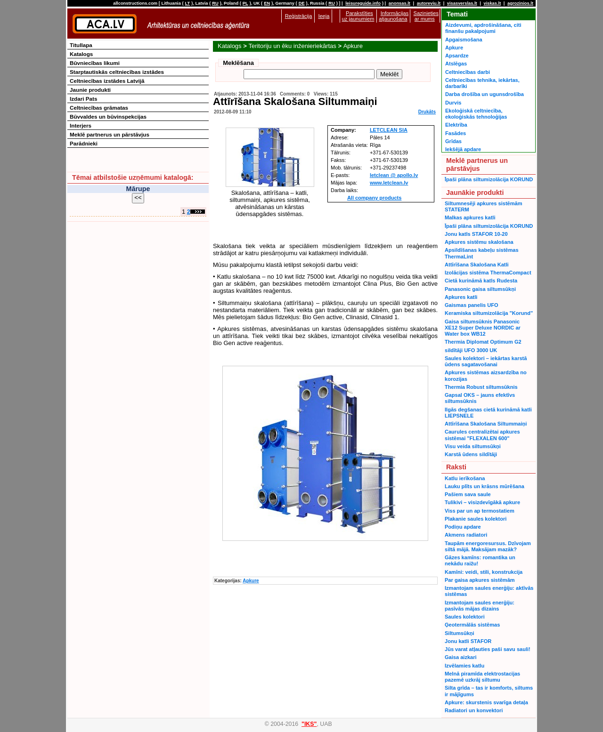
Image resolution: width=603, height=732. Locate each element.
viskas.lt (492, 3)
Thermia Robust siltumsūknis (481, 387)
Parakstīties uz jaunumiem (358, 16)
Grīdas (453, 141)
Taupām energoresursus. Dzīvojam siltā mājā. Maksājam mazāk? (488, 546)
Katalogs (230, 45)
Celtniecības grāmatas (99, 108)
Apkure (353, 45)
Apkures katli (461, 297)
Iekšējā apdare (463, 149)
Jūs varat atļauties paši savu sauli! (487, 649)
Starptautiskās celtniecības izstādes (117, 72)
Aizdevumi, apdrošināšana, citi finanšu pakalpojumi (483, 28)
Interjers (80, 125)
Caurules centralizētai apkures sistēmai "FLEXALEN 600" (482, 435)
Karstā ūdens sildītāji (471, 454)
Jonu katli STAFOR (468, 641)
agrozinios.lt (520, 3)
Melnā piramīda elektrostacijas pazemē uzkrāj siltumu (482, 677)
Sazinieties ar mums (426, 16)
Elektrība (456, 125)
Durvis (453, 102)
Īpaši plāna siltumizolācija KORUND (489, 179)
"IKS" (309, 724)
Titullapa (81, 45)
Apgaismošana (463, 39)
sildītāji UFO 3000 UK (471, 350)
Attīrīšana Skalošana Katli (477, 264)
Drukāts (427, 111)
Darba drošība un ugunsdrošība (484, 94)
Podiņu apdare (463, 527)
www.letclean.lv (389, 182)
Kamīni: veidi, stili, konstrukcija (483, 572)
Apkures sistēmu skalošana (479, 242)
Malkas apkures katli (470, 217)
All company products (374, 198)
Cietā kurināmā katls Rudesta (481, 280)
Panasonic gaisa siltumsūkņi (480, 289)
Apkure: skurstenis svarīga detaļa (486, 702)
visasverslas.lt (462, 3)
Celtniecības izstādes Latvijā (107, 81)
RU (215, 3)
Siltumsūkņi (459, 633)
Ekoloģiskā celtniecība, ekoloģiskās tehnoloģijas (476, 114)
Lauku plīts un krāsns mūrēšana (484, 486)
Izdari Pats (83, 99)
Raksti (456, 467)
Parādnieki (84, 143)
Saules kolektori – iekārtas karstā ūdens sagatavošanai (486, 361)
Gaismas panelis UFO (471, 305)
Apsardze (457, 55)
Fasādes (455, 133)
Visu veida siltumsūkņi (473, 446)
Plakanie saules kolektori (475, 519)
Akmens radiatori (466, 535)
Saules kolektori (465, 616)
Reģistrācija (298, 16)
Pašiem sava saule (468, 494)
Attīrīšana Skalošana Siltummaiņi (486, 423)
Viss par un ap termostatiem (479, 511)
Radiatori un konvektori (474, 710)
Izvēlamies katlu (464, 665)
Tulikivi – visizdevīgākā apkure (482, 502)
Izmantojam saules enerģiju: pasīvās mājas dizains (479, 605)
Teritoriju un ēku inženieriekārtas (292, 45)
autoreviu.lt (428, 3)
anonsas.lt (399, 3)
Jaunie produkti (90, 90)
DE (302, 3)
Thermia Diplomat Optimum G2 (483, 342)
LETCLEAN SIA (388, 130)
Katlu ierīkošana (465, 478)
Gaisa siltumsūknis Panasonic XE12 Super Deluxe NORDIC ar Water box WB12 (483, 328)
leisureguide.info (363, 3)
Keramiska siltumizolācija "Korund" (489, 313)
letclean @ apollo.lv (394, 175)
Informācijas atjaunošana (393, 16)
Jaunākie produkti (475, 192)
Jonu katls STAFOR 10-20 (476, 234)
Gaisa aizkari (461, 657)
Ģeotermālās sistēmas (472, 624)
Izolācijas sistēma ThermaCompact (488, 272)
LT (187, 3)
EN (267, 3)
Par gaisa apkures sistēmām (480, 580)
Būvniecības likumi (95, 63)
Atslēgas (456, 63)
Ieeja (323, 16)
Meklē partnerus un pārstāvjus (109, 134)
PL (245, 3)
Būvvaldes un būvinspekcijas (108, 116)
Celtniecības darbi (467, 72)
